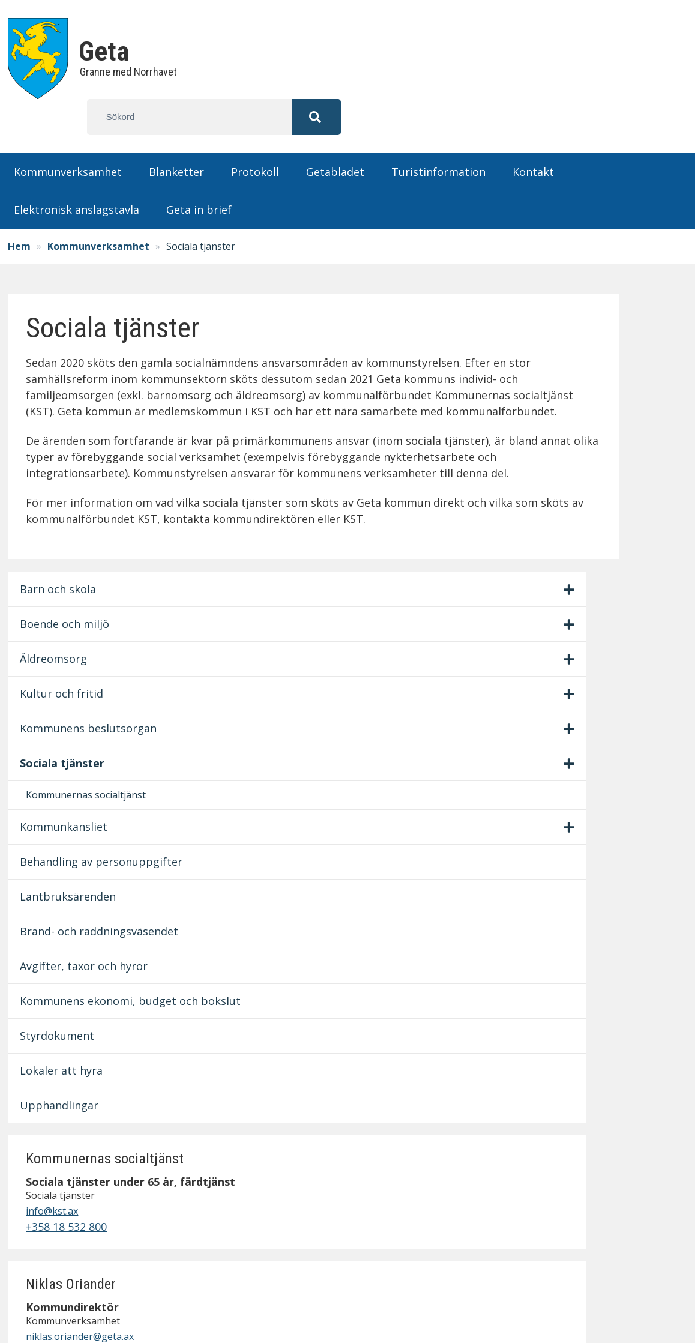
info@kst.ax (569, 367)
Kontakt (533, 135)
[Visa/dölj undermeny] (153, 276)
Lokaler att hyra (67, 870)
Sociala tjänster (68, 465)
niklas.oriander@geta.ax (597, 492)
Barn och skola (64, 275)
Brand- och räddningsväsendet (75, 674)
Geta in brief (199, 173)
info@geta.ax (74, 1190)
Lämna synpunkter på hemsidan (552, 1216)
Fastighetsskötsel (541, 1192)
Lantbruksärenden (74, 631)
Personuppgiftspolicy (551, 1176)
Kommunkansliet (69, 545)
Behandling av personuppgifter (69, 588)
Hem (25, 210)
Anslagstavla (527, 1111)
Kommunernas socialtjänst (65, 505)
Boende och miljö (70, 310)
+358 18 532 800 (583, 383)
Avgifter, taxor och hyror (74, 725)
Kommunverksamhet (68, 135)
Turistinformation (438, 135)
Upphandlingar (65, 905)
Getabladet (335, 135)
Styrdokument (63, 835)
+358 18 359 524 (583, 508)
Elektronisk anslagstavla (76, 173)
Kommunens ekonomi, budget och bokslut (70, 784)
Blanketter (176, 135)
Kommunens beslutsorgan (60, 422)
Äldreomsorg (59, 344)
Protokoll (255, 135)
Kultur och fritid (67, 379)
